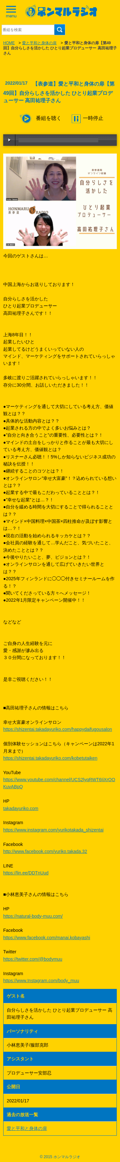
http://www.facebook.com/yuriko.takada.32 (45, 851)
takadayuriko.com (20, 808)
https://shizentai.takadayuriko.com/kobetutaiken (50, 758)
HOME (9, 43)
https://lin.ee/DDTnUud (26, 872)
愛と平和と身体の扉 (39, 43)
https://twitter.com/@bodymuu (32, 959)
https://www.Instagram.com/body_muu (41, 980)
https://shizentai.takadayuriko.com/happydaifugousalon (57, 729)
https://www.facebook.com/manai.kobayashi (46, 937)
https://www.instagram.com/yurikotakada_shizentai (53, 829)
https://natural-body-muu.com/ (33, 916)
